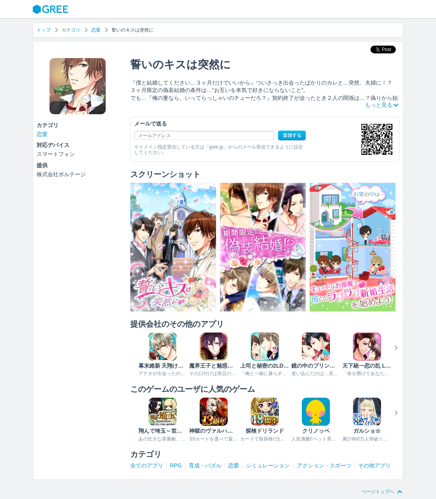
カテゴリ (71, 30)
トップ (44, 30)
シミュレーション (268, 465)
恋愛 (96, 30)
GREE (51, 9)
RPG (176, 465)
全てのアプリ (146, 465)
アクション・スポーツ (324, 465)
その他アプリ (374, 465)
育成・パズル (205, 465)
